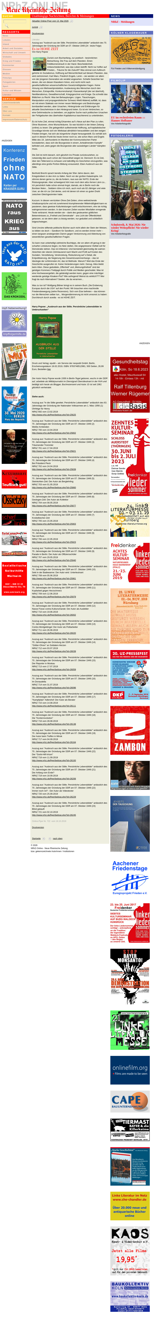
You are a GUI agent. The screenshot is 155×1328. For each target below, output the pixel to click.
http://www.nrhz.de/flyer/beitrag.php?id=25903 (54, 524)
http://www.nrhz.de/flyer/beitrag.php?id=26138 (54, 724)
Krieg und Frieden (12, 61)
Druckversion (38, 33)
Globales (7, 57)
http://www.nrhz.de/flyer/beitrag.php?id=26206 (54, 778)
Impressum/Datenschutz (15, 119)
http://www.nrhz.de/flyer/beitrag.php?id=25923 (54, 542)
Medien (6, 74)
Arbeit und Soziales (13, 48)
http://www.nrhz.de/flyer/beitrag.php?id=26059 (54, 669)
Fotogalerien (9, 82)
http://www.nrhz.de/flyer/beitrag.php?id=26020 (54, 633)
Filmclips (7, 78)
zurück (35, 27)
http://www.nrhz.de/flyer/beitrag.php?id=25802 (54, 433)
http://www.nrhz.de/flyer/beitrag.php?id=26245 (54, 815)
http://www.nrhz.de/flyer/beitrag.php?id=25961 (54, 578)
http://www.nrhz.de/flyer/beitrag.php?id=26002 (54, 615)
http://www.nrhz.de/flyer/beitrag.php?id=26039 (54, 651)
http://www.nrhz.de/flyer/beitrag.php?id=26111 (54, 706)
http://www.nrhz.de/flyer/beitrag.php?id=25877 (54, 505)
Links (5, 107)
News (5, 36)
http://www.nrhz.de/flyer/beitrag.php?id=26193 (54, 760)
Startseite (36, 838)
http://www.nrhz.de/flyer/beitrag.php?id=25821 (54, 451)
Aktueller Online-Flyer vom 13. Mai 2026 (50, 21)
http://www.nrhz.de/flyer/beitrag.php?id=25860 (54, 487)
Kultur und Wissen (12, 90)
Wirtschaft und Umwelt (14, 53)
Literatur (7, 95)
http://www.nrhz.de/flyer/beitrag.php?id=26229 (54, 797)
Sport (5, 86)
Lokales (7, 40)
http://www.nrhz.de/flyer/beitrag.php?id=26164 (54, 742)
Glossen (7, 69)
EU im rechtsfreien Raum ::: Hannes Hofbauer (128, 119)
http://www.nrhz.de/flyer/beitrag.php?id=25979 (54, 596)
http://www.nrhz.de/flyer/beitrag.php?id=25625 (54, 414)
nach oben (58, 838)
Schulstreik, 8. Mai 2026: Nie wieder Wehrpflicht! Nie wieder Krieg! (130, 227)
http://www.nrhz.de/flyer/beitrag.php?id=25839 (54, 469)
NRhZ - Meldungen (122, 21)
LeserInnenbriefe (11, 103)
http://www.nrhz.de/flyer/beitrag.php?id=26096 (54, 687)
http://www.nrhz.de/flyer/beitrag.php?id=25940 (54, 560)
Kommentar (8, 65)
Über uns (7, 111)
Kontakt (6, 115)
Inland (6, 44)
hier (49, 369)
